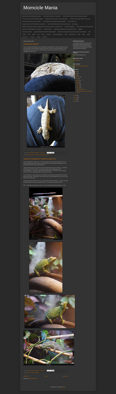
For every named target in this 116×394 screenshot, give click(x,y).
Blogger (63, 387)
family (33, 34)
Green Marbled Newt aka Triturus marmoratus (58, 24)
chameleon (29, 372)
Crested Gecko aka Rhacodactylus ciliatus (32, 18)
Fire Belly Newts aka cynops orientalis (31, 21)
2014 (75, 99)
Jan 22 (78, 87)
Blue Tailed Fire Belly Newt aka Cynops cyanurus (75, 16)
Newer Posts (26, 376)
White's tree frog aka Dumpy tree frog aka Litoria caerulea (72, 31)
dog (29, 34)
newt (66, 34)
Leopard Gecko (47, 29)
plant (83, 34)
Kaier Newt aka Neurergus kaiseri (85, 26)
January (77, 82)
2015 (75, 97)
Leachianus (32, 154)
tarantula (44, 37)
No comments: (42, 152)
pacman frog (72, 34)
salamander (25, 37)
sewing (38, 37)
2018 (75, 73)
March (77, 78)
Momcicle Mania (40, 7)
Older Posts (65, 376)
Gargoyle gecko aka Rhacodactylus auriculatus (33, 24)
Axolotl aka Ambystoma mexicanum (52, 16)
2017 (75, 75)
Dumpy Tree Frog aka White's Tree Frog (80, 18)
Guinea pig (75, 24)
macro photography (57, 34)
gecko (43, 34)
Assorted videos (76, 60)
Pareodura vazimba (27, 31)
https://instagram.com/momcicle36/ (80, 66)
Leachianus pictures (31, 44)
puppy (88, 34)
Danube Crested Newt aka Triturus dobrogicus (56, 18)
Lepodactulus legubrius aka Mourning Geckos (65, 29)
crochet (24, 34)
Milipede (80, 29)
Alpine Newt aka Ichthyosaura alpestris (31, 16)
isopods (49, 34)
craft (89, 31)
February (78, 80)
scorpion (32, 37)
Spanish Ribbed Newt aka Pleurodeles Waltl (44, 31)
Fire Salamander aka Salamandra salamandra (54, 21)
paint (79, 34)
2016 (75, 95)
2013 (75, 101)
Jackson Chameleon (70, 26)
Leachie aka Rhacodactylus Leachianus (32, 29)
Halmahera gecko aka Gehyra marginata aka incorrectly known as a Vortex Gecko (42, 26)
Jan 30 (78, 84)
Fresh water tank (72, 21)
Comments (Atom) (33, 378)
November (78, 76)
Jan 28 (78, 85)
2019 (75, 71)
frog (38, 34)
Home (46, 376)
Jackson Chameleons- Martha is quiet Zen (39, 159)
